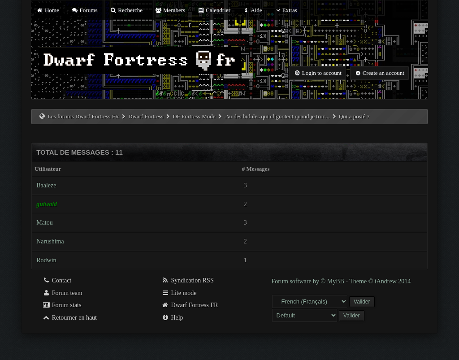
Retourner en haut (69, 317)
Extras (285, 10)
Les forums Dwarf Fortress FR (83, 116)
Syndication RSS (187, 280)
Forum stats (61, 305)
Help (172, 317)
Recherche (126, 10)
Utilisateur (48, 168)
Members (170, 10)
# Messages (256, 168)
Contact (56, 280)
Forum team (62, 293)
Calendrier (213, 10)
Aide (252, 10)
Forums (84, 10)
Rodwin (46, 260)
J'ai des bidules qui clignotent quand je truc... (277, 116)
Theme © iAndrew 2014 (380, 281)
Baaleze (46, 185)
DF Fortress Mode (194, 116)
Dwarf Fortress (145, 116)
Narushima (50, 241)
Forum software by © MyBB (309, 281)
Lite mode (179, 293)
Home (47, 10)
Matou (44, 222)
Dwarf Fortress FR (189, 305)
